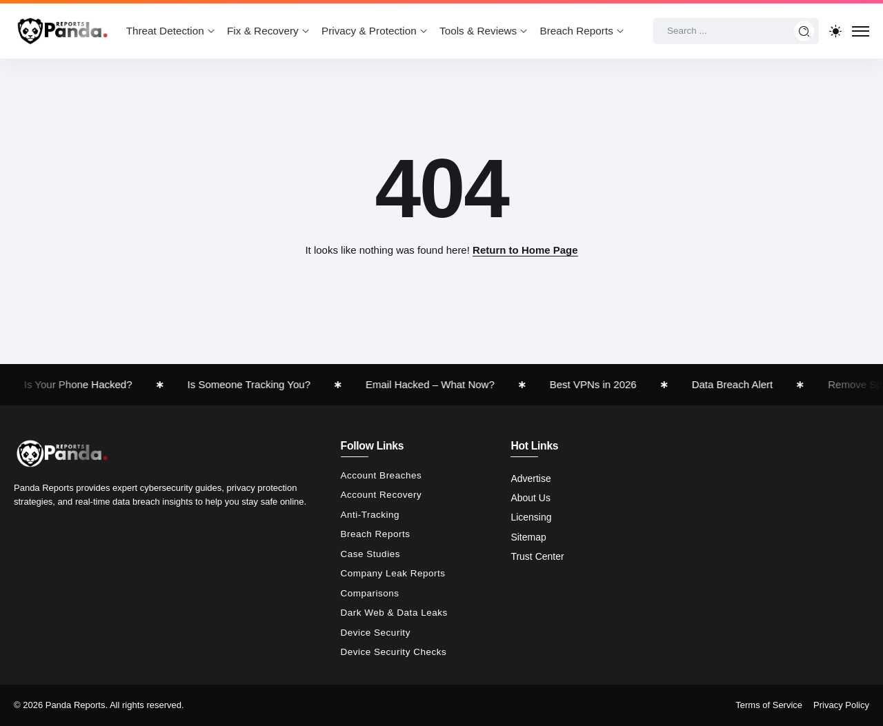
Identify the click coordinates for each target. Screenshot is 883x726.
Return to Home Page (525, 250)
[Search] (736, 31)
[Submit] (804, 31)
